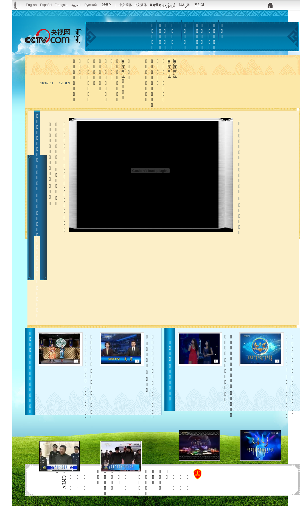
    (228, 376)
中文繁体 (140, 5)
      (289, 380)
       (150, 385)
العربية (75, 5)
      (88, 385)
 (185, 36)
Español (46, 5)
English (31, 5)
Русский (91, 5)
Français (61, 5)
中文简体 (125, 5)
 (197, 45)
